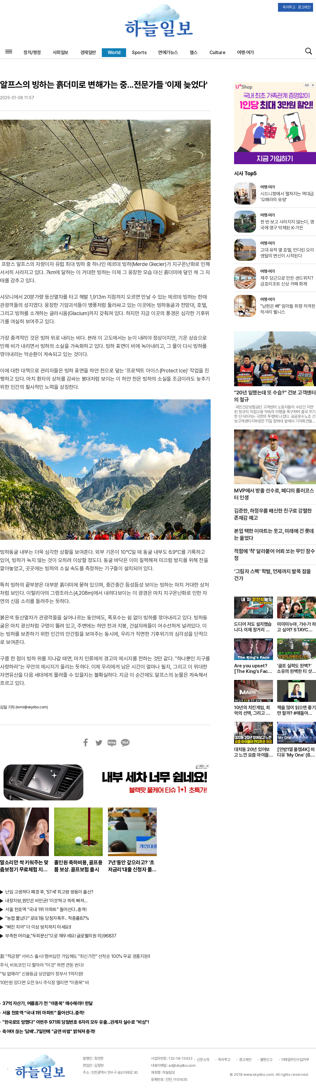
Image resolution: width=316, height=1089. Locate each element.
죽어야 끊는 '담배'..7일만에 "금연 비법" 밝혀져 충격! (48, 1031)
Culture (217, 52)
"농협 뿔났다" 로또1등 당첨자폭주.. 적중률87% (47, 918)
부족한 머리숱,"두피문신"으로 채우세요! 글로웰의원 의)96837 (60, 936)
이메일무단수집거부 (295, 1059)
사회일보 (60, 52)
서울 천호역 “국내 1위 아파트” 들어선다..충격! (45, 909)
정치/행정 (32, 52)
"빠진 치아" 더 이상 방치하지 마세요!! (38, 927)
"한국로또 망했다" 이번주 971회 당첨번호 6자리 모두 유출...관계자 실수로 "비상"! (75, 1022)
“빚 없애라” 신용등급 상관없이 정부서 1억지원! (41, 974)
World (114, 52)
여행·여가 (245, 52)
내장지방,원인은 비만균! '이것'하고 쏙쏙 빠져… (46, 901)
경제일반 (88, 52)
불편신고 (266, 1059)
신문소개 (203, 1059)
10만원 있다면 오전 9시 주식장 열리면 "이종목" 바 (44, 982)
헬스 (194, 52)
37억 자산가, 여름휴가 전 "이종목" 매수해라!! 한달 (47, 1003)
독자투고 (224, 1059)
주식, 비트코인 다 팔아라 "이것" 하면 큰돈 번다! (42, 965)
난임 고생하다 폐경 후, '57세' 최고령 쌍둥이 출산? (49, 892)
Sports (139, 52)
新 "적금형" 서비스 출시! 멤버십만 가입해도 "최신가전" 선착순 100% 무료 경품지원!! (75, 956)
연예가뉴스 (168, 52)
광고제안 (245, 1059)
